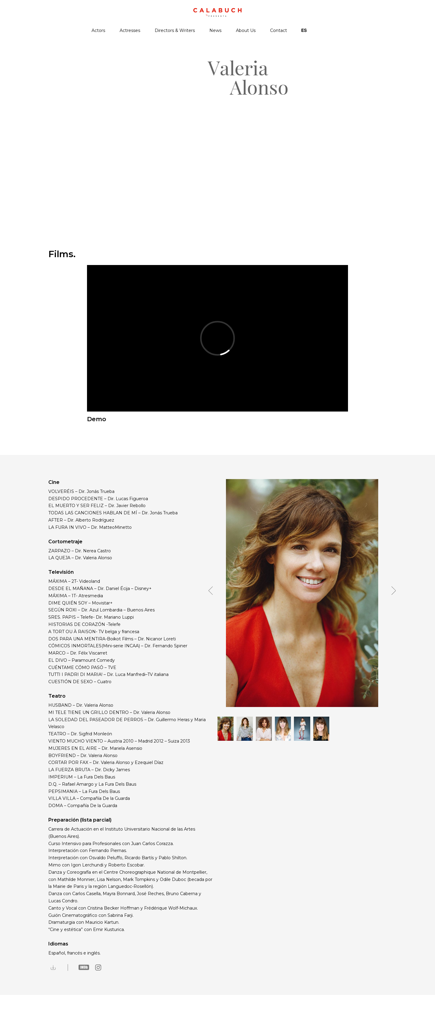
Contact (278, 30)
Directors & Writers (175, 30)
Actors (98, 30)
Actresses (130, 30)
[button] (212, 593)
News (215, 30)
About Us (246, 30)
